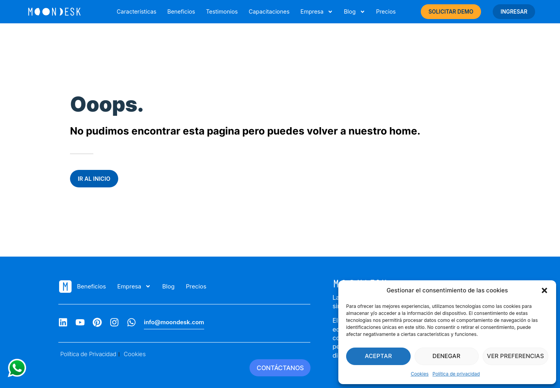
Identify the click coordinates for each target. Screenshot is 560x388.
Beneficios (181, 11)
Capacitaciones (268, 11)
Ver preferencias (515, 356)
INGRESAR (513, 12)
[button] (544, 290)
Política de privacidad (456, 374)
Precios (386, 11)
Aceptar (378, 356)
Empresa (316, 11)
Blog (354, 11)
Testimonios (222, 11)
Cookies (420, 374)
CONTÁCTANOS (280, 368)
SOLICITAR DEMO (451, 12)
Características (136, 11)
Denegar (446, 356)
